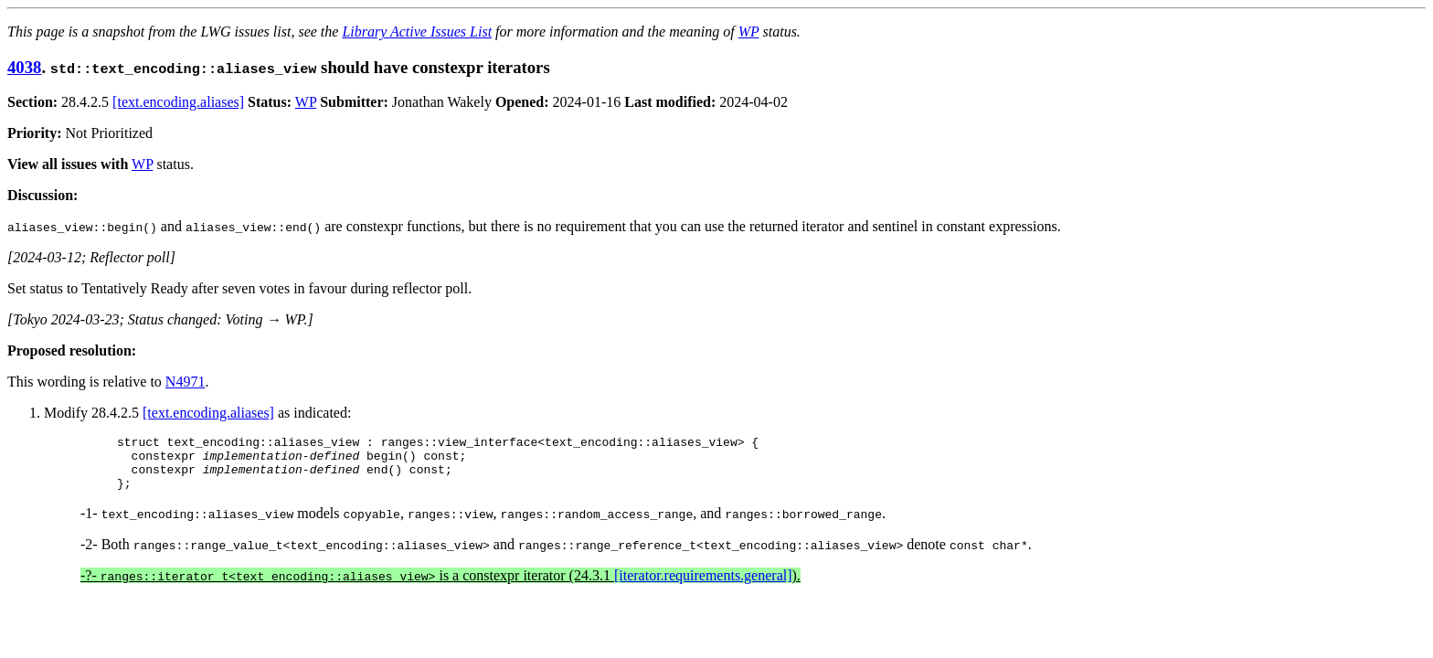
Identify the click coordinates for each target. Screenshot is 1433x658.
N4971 (185, 381)
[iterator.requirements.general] (703, 586)
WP (748, 31)
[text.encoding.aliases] (178, 102)
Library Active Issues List (417, 31)
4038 (24, 67)
